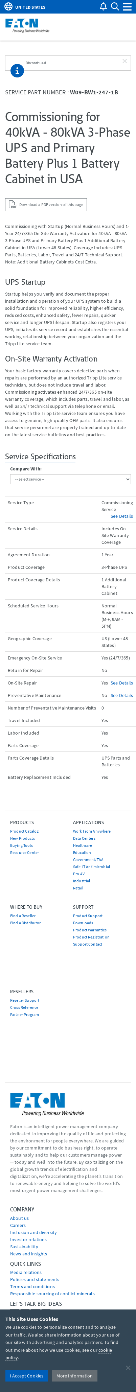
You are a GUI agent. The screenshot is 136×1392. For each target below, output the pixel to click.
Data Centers (84, 838)
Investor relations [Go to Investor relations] (28, 1239)
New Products (22, 838)
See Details (122, 516)
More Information (74, 1376)
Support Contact (87, 944)
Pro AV (79, 873)
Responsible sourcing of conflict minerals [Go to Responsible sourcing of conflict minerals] (52, 1294)
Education (82, 852)
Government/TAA (88, 859)
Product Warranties (90, 929)
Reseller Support (24, 1000)
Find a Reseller (23, 915)
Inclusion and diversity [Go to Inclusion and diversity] (33, 1232)
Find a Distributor (25, 922)
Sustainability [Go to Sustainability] (24, 1247)
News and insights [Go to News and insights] (28, 1254)
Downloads (83, 922)
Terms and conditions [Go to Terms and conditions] (32, 1286)
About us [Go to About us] (19, 1218)
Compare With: (26, 469)
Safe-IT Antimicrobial (91, 866)
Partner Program (24, 1014)
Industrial (81, 880)
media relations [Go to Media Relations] (26, 1272)
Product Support (88, 915)
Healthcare (82, 845)
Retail (78, 887)
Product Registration (91, 936)
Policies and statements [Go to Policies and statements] (34, 1279)
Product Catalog (24, 831)
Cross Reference (24, 1007)
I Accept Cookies (26, 1376)
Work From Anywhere (92, 831)
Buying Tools (21, 845)
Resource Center (24, 852)
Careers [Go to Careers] (18, 1225)
